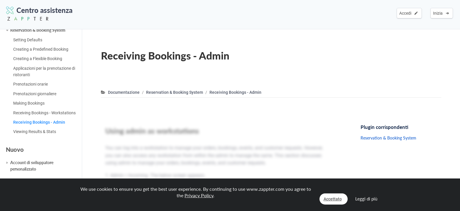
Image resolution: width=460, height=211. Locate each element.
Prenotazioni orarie (30, 84)
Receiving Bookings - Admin (39, 122)
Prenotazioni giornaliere (34, 93)
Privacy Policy (199, 195)
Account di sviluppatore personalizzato (31, 165)
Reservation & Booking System (37, 30)
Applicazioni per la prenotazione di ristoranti (44, 71)
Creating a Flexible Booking (37, 58)
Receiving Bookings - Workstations (44, 112)
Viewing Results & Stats (34, 131)
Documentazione (124, 92)
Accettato (333, 199)
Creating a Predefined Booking (40, 49)
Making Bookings (29, 103)
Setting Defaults (27, 40)
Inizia (441, 13)
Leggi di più (366, 198)
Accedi (408, 13)
